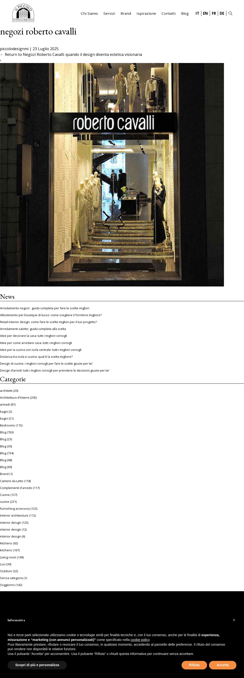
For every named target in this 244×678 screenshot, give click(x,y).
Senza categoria (11, 578)
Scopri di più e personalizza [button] (37, 665)
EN (205, 13)
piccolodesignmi (14, 48)
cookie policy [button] (140, 640)
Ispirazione (146, 13)
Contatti (169, 13)
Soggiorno (7, 585)
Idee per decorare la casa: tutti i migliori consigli (33, 336)
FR (214, 13)
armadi (5, 404)
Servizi (109, 13)
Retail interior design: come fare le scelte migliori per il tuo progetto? (48, 322)
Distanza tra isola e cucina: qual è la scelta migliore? (36, 356)
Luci (2, 564)
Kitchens (6, 543)
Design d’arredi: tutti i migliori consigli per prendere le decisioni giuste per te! (54, 370)
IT (197, 13)
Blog (185, 13)
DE (222, 13)
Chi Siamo (89, 13)
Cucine (5, 495)
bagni (4, 411)
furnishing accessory (15, 508)
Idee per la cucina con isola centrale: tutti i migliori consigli (40, 350)
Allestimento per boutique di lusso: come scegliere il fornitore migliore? (51, 315)
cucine (4, 501)
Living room (8, 557)
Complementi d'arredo (16, 488)
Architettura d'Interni (14, 397)
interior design (10, 522)
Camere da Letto (11, 481)
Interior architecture (14, 515)
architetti (6, 390)
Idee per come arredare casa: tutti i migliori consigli (36, 343)
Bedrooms (7, 425)
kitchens (6, 550)
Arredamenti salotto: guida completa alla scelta (33, 329)
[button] (234, 620)
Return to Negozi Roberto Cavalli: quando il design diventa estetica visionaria (71, 54)
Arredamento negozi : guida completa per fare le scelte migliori (44, 308)
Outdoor (6, 571)
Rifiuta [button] (194, 665)
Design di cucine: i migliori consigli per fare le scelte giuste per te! (46, 363)
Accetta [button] (223, 665)
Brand (126, 13)
